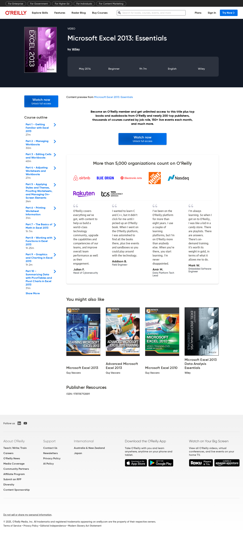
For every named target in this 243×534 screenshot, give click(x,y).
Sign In (212, 13)
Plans (198, 13)
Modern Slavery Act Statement (84, 525)
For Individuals (84, 3)
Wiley (201, 68)
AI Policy (48, 463)
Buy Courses (99, 13)
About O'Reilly (14, 441)
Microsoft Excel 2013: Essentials (113, 97)
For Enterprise (15, 3)
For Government (39, 3)
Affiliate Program (14, 474)
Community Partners (16, 469)
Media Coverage (13, 463)
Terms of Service (12, 525)
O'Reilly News (11, 458)
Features (59, 13)
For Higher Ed (62, 3)
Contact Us (50, 448)
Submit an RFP (12, 479)
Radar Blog (79, 13)
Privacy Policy (51, 458)
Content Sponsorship (16, 490)
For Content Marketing (111, 3)
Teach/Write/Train (15, 448)
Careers (8, 453)
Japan (78, 453)
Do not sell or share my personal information (27, 514)
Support (49, 441)
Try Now (228, 13)
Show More (33, 293)
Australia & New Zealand (89, 448)
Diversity (8, 484)
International (84, 441)
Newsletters (50, 453)
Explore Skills (40, 13)
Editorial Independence (53, 525)
